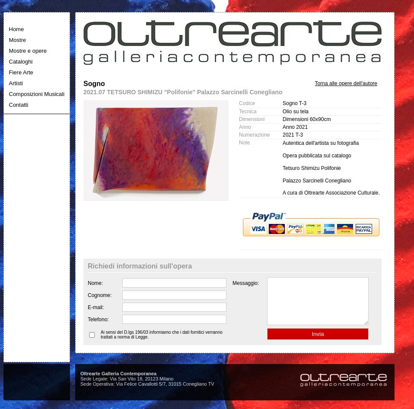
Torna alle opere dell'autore (346, 83)
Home (16, 29)
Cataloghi (21, 61)
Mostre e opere (28, 51)
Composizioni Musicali (37, 94)
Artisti (16, 83)
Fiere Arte (21, 72)
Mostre (17, 40)
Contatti (19, 105)
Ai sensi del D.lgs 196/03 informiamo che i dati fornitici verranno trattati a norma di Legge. (162, 343)
